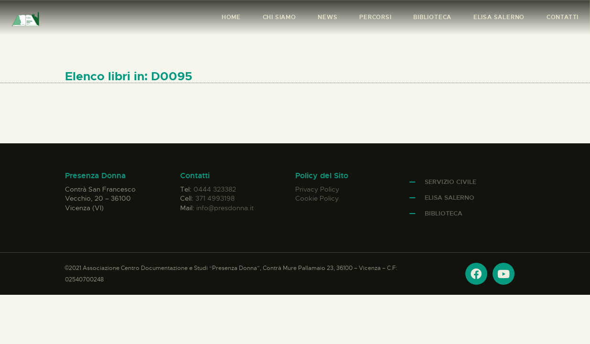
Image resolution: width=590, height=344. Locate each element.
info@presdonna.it (225, 208)
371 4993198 (215, 198)
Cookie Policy (317, 198)
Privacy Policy (317, 189)
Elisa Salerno (449, 198)
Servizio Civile (450, 182)
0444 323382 (214, 189)
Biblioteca (443, 213)
